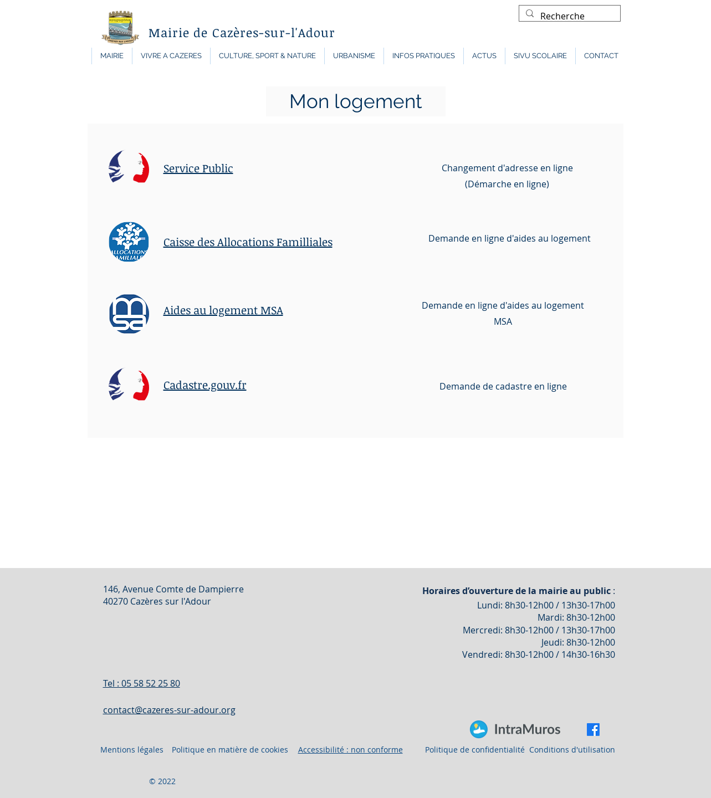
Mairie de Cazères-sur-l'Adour (242, 32)
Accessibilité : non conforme (350, 749)
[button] (111, 56)
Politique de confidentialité (475, 749)
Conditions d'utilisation (572, 749)
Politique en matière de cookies (231, 749)
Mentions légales (131, 749)
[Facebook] (593, 729)
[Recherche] (568, 16)
